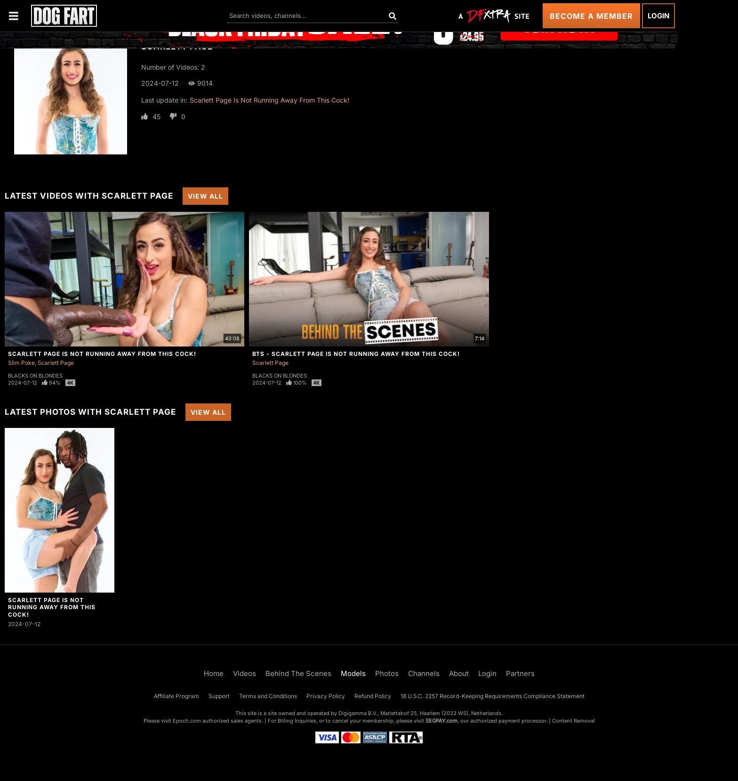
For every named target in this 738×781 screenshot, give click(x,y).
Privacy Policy (325, 696)
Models (353, 673)
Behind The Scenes (298, 673)
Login (658, 15)
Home (214, 673)
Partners (520, 673)
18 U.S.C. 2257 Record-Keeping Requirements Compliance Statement (493, 696)
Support (219, 696)
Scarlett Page (56, 362)
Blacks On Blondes (35, 375)
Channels (424, 673)
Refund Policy (372, 696)
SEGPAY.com (441, 720)
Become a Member (591, 16)
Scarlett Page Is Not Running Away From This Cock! (269, 100)
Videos (244, 673)
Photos (387, 673)
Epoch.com (187, 720)
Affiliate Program (176, 696)
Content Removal (573, 720)
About (459, 673)
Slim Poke (21, 362)
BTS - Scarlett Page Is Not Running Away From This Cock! (356, 353)
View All (205, 196)
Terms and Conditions (268, 696)
